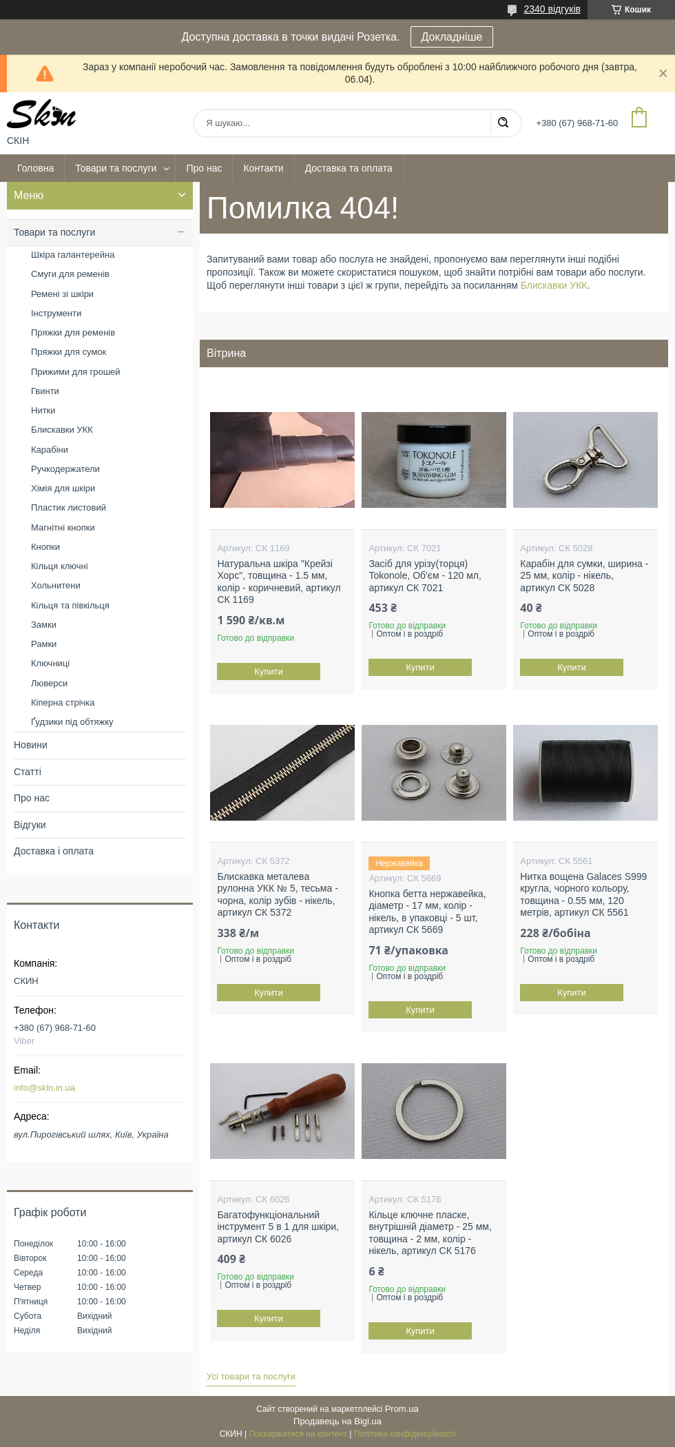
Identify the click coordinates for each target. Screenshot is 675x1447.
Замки (43, 624)
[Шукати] (502, 123)
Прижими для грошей (76, 372)
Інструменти (56, 313)
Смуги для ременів (70, 274)
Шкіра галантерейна (72, 254)
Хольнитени (56, 585)
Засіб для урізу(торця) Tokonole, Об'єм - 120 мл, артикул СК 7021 (424, 575)
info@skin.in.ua (44, 1087)
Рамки (43, 644)
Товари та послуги (115, 168)
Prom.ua (402, 1409)
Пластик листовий (68, 507)
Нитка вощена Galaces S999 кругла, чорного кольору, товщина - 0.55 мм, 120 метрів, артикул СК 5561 (583, 895)
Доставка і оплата (54, 850)
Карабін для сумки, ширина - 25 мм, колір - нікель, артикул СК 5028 (584, 575)
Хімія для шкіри (63, 488)
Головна (35, 168)
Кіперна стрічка (63, 702)
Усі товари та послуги (251, 1376)
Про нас (204, 168)
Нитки (43, 410)
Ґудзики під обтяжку (72, 722)
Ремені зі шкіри (62, 294)
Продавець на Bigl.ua (337, 1421)
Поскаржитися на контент (297, 1434)
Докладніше (452, 37)
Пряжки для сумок (68, 352)
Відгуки (30, 824)
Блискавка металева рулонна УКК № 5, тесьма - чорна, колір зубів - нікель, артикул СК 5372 (277, 895)
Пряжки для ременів (73, 332)
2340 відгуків (552, 8)
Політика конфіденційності (405, 1434)
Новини (31, 744)
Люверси (49, 683)
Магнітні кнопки (63, 527)
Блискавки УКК (554, 285)
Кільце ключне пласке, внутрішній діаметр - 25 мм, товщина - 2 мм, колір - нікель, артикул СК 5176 (430, 1233)
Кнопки (45, 547)
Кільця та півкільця (70, 605)
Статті (27, 771)
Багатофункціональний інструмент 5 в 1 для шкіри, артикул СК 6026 (278, 1226)
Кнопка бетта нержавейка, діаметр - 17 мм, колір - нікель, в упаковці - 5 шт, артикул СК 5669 (427, 912)
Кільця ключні (59, 566)
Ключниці (50, 663)
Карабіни (49, 449)
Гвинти (45, 391)
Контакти (263, 168)
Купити (269, 671)
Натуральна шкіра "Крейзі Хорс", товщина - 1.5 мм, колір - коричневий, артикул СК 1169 (278, 582)
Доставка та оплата (349, 168)
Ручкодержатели (65, 469)
